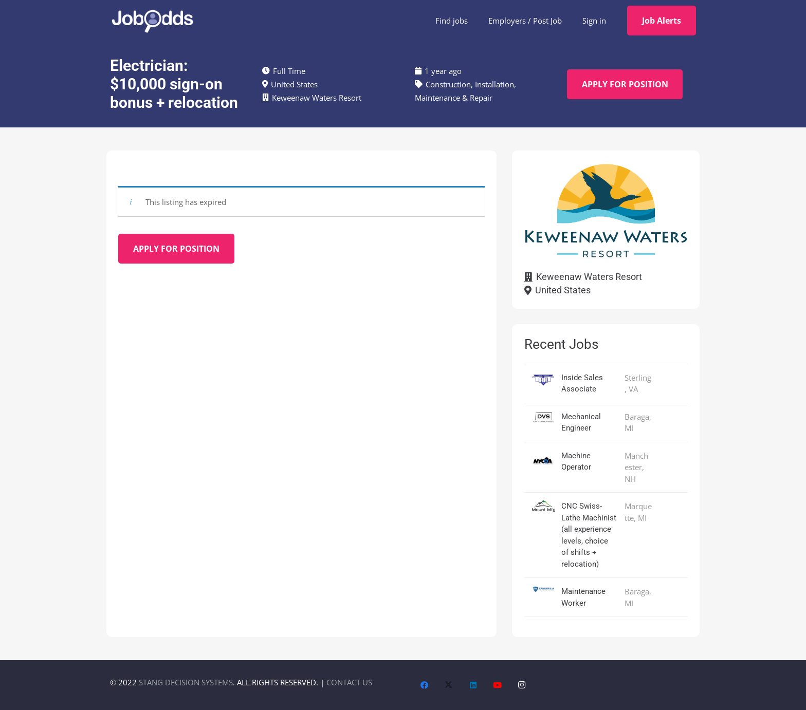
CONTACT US (349, 682)
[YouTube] (497, 685)
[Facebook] (424, 685)
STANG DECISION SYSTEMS (186, 682)
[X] (449, 685)
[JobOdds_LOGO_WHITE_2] (152, 20)
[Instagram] (522, 685)
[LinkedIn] (473, 685)
